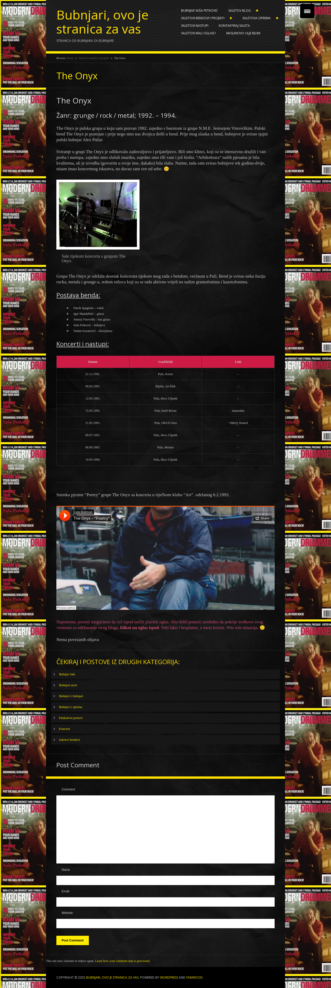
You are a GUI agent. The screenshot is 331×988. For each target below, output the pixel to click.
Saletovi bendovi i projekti (204, 18)
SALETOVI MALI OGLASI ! (198, 33)
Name (66, 870)
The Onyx (77, 75)
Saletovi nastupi (194, 25)
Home (70, 58)
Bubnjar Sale (67, 674)
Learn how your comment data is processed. (122, 961)
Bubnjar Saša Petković (199, 10)
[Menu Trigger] (307, 11)
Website (67, 913)
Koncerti (64, 729)
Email (65, 891)
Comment (68, 789)
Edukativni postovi (71, 718)
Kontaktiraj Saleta (234, 25)
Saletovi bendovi (69, 740)
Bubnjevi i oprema (70, 707)
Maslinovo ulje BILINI (243, 33)
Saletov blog (240, 10)
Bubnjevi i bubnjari (71, 696)
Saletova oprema (257, 18)
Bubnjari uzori (68, 685)
